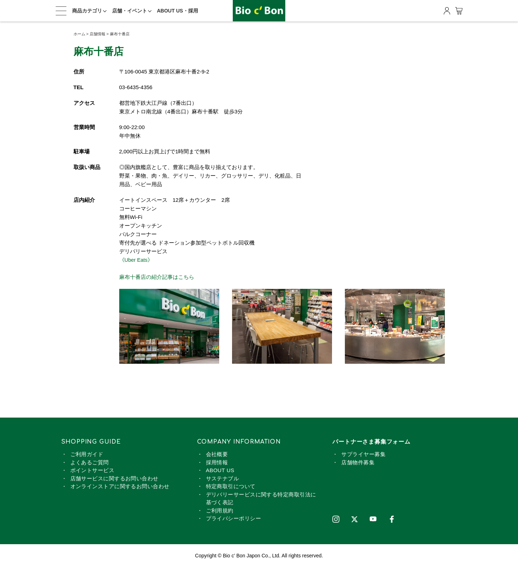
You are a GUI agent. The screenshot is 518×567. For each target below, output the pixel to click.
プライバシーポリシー (233, 518)
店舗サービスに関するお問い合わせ (114, 478)
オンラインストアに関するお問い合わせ (120, 486)
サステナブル (222, 478)
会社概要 (217, 454)
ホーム (79, 34)
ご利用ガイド (87, 454)
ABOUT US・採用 (177, 11)
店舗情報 (97, 34)
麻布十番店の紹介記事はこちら (156, 277)
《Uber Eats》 (136, 260)
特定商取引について (231, 486)
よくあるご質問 (89, 462)
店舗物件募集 (357, 462)
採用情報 (217, 462)
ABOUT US (220, 470)
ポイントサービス (92, 470)
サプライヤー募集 (363, 454)
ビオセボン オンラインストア (259, 11)
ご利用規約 (219, 510)
